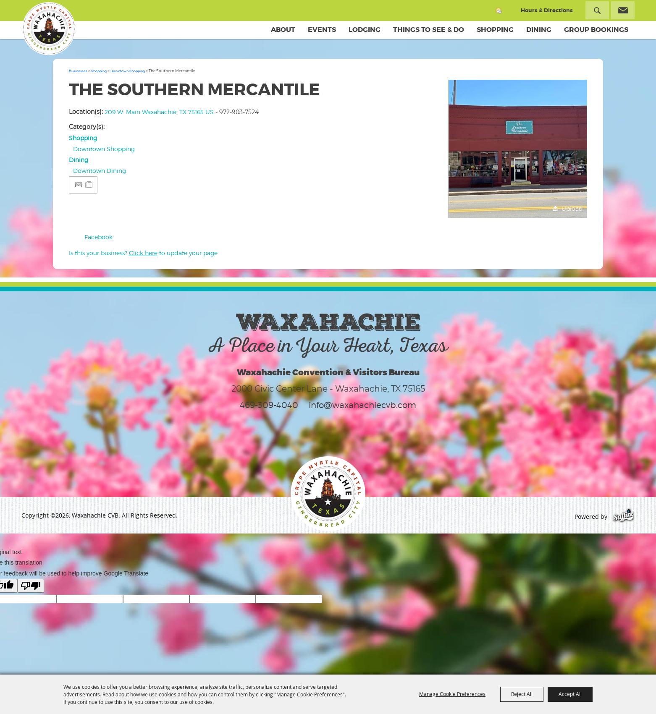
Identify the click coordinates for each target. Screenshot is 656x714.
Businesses (78, 71)
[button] (518, 149)
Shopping (495, 29)
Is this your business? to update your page (143, 252)
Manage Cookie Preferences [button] (452, 693)
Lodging (364, 29)
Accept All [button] (570, 693)
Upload (572, 208)
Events (322, 29)
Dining (538, 29)
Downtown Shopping (127, 71)
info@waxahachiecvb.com (362, 405)
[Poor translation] (30, 586)
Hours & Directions (547, 10)
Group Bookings (596, 29)
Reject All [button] (522, 693)
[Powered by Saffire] (623, 516)
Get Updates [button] (623, 10)
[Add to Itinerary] (89, 184)
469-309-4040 (269, 405)
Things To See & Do (428, 29)
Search (597, 10)
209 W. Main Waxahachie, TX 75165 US (159, 111)
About (283, 29)
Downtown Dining (99, 170)
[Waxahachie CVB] (47, 29)
